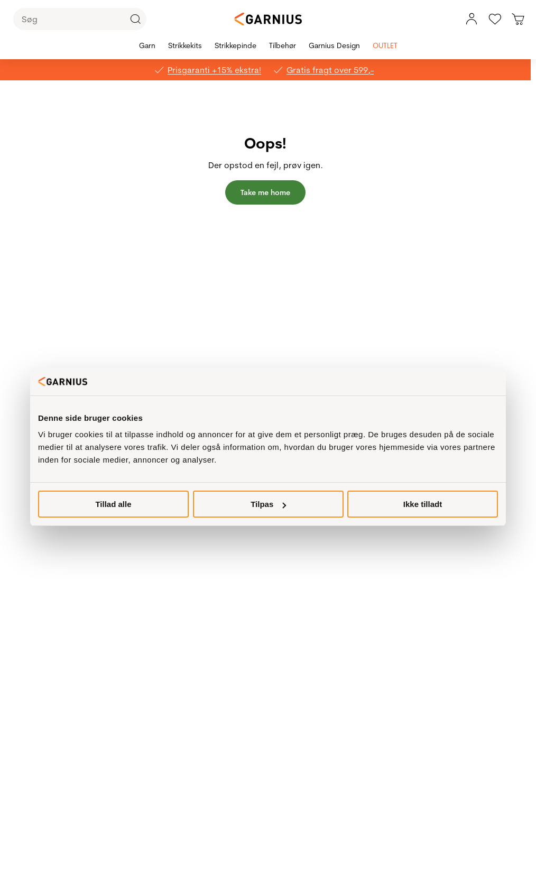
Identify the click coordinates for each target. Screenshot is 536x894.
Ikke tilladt (422, 504)
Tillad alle (113, 504)
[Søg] (80, 19)
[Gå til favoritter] (494, 19)
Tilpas (268, 504)
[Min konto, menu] (471, 19)
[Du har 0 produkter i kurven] (518, 19)
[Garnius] (268, 19)
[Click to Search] (135, 19)
